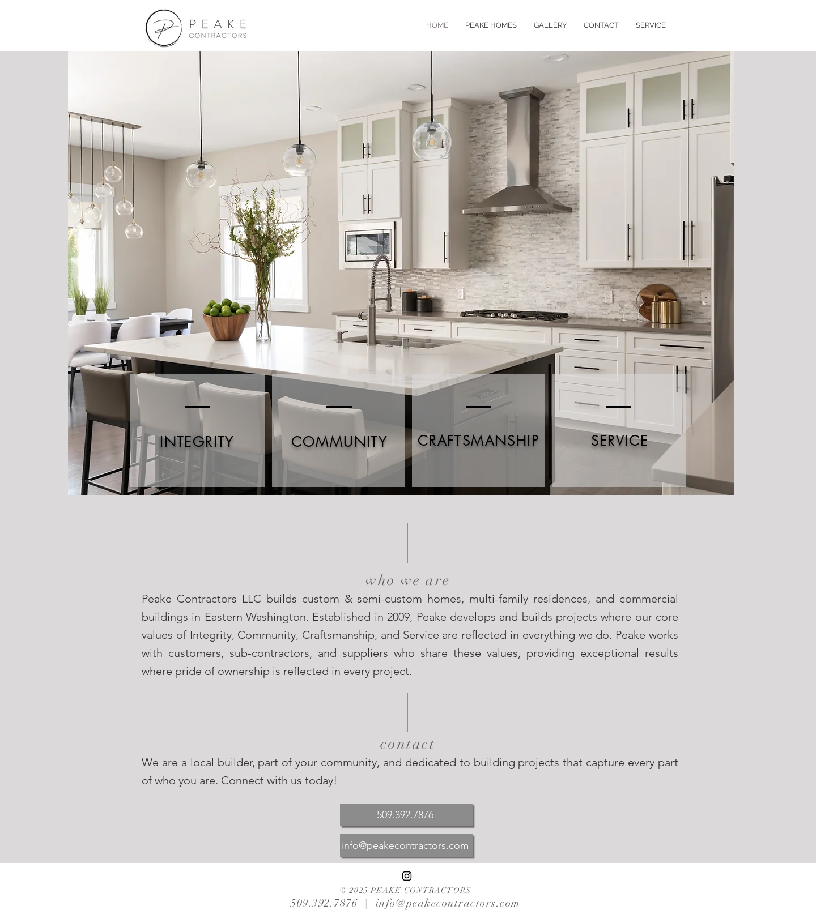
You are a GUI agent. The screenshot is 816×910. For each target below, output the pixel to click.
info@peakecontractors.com (448, 903)
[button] (491, 25)
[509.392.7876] (406, 815)
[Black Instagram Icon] (407, 876)
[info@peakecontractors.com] (406, 845)
